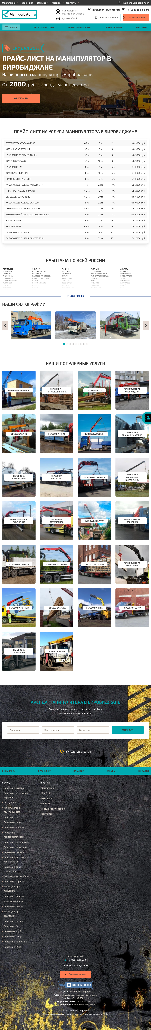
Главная (45, 782)
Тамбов (65, 269)
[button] (5, 325)
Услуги (11, 27)
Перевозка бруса (13, 926)
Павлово (95, 283)
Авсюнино (7, 271)
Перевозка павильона (16, 941)
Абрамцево (8, 269)
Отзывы (56, 2)
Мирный (95, 269)
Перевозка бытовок (43, 27)
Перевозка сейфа (13, 936)
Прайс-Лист (26, 2)
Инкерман (125, 280)
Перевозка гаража (14, 881)
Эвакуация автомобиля (16, 876)
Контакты (70, 2)
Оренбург (66, 271)
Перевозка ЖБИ (113, 27)
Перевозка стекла (13, 906)
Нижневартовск (98, 292)
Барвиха (7, 292)
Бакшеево (7, 287)
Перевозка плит (12, 822)
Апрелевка (8, 278)
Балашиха (7, 290)
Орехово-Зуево (39, 271)
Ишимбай (124, 292)
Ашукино (7, 285)
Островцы (36, 273)
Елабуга (94, 278)
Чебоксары (67, 283)
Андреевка (8, 276)
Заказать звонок (137, 17)
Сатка (122, 287)
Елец (93, 280)
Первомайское (39, 283)
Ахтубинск (125, 290)
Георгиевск (96, 271)
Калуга (65, 276)
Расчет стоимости (109, 17)
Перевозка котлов (13, 920)
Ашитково (7, 283)
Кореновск (96, 294)
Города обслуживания (53, 808)
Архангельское (10, 280)
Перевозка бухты (13, 817)
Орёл (64, 290)
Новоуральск (126, 276)
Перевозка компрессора (17, 841)
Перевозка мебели (14, 827)
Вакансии (42, 2)
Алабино (7, 273)
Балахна (124, 271)
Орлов (64, 294)
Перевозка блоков (14, 895)
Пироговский (38, 290)
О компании (9, 2)
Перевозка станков (14, 852)
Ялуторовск (125, 283)
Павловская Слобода (41, 276)
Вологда (65, 285)
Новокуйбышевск (99, 273)
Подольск (36, 294)
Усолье (94, 290)
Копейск (124, 285)
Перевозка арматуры (79, 27)
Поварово (36, 292)
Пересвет (36, 285)
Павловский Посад (40, 278)
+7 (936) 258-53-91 (137, 9)
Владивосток (68, 287)
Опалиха (36, 269)
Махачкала (67, 278)
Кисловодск (96, 285)
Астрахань (66, 292)
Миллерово (125, 273)
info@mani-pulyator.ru (106, 9)
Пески (35, 287)
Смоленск (66, 280)
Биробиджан (126, 294)
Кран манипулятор (14, 901)
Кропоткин (96, 287)
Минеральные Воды (100, 276)
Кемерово (66, 273)
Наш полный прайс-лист (135, 2)
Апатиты (124, 269)
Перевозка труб (12, 931)
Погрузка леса (11, 802)
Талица (123, 278)
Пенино (35, 280)
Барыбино (7, 294)
